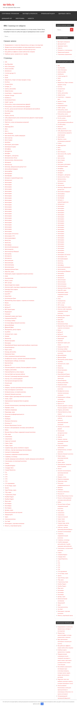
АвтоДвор (8, 149)
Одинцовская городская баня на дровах (17, 401)
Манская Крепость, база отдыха (14, 372)
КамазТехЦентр (9, 347)
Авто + (7, 131)
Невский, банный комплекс (13, 394)
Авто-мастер (8, 138)
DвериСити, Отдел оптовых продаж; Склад (18, 79)
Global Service (9, 91)
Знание (7, 336)
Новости (31, 18)
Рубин (6, 430)
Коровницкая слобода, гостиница (15, 360)
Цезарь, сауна (9, 510)
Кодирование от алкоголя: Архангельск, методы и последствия (24, 45)
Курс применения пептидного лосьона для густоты (20, 49)
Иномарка (8, 343)
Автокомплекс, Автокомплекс (14, 160)
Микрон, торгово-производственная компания (19, 387)
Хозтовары (8, 503)
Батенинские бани (10, 298)
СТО (6, 474)
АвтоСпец (8, 240)
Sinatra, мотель (9, 115)
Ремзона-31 (8, 423)
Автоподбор (8, 171)
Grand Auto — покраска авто (13, 93)
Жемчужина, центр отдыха (13, 329)
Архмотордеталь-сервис (12, 285)
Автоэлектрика (9, 265)
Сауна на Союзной (10, 441)
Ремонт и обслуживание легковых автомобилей (19, 427)
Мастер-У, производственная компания (16, 376)
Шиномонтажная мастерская (13, 512)
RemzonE (7, 113)
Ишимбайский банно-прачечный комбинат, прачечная (21, 345)
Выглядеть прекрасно (30, 13)
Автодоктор (8, 151)
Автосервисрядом (10, 238)
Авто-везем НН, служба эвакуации (15, 135)
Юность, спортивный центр (13, 525)
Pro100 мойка (9, 111)
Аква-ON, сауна (9, 271)
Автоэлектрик (9, 260)
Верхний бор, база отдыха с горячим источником (19, 300)
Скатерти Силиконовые (12, 452)
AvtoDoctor (8, 71)
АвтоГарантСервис (10, 146)
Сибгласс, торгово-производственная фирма (18, 450)
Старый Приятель (10, 470)
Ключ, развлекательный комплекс (15, 356)
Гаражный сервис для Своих (13, 316)
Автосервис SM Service (11, 233)
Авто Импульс (9, 133)
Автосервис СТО (10, 236)
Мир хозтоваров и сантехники (14, 389)
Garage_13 (8, 86)
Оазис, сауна (8, 398)
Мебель (7, 385)
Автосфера (8, 245)
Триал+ (7, 488)
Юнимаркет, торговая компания (14, 523)
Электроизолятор (10, 519)
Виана (7, 302)
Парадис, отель (9, 407)
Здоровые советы (64, 13)
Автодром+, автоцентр (11, 155)
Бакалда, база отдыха (11, 289)
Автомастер (8, 164)
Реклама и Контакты (11, 421)
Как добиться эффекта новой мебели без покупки (20, 51)
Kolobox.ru (8, 97)
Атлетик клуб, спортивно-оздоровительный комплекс (21, 287)
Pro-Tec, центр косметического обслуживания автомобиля (22, 108)
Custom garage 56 (10, 73)
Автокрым (8, 162)
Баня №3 (7, 294)
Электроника (20, 18)
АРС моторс (8, 282)
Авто (6, 129)
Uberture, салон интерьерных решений (17, 122)
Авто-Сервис (8, 140)
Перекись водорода (11, 409)
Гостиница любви (10, 320)
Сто (6, 472)
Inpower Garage (9, 95)
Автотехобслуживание (11, 247)
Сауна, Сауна (8, 443)
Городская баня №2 (11, 318)
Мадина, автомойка (11, 369)
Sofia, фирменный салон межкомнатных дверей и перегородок (24, 117)
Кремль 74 (8, 365)
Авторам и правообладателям (14, 178)
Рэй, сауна (8, 434)
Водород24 (8, 311)
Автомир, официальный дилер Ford (15, 166)
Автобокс (7, 142)
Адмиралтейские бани (11, 269)
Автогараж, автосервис (12, 144)
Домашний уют (7, 18)
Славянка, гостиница (11, 456)
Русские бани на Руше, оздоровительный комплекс (20, 432)
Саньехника (8, 436)
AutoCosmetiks (9, 68)
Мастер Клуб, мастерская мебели (15, 374)
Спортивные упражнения (10, 13)
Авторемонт (8, 180)
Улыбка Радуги (9, 496)
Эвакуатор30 (9, 514)
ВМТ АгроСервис (10, 309)
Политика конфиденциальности (14, 414)
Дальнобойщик (9, 325)
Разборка (7, 418)
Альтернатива (9, 278)
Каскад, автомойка (10, 352)
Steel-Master (8, 120)
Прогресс (7, 416)
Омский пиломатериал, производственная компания (21, 405)
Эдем (6, 517)
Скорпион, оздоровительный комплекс (17, 454)
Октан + (7, 403)
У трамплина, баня (10, 494)
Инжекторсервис (10, 340)
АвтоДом (7, 153)
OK (42, 703)
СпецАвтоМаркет (10, 465)
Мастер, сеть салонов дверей (13, 378)
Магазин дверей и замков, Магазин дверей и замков (20, 367)
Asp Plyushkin (9, 64)
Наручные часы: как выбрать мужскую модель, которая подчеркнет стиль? (65, 681)
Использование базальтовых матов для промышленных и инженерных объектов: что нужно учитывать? (65, 690)
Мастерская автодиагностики (13, 380)
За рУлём (7, 331)
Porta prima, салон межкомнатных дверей (17, 104)
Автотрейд (8, 253)
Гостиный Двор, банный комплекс (15, 323)
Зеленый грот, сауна (11, 334)
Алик (6, 276)
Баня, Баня (8, 296)
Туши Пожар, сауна (10, 490)
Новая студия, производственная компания (18, 396)
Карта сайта (8, 349)
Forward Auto (9, 84)
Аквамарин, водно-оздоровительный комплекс (19, 273)
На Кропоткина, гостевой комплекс (15, 392)
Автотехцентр (9, 249)
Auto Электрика (9, 66)
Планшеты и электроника (65, 50)
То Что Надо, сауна (10, 485)
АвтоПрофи (8, 175)
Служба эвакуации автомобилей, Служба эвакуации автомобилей (24, 459)
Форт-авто (8, 501)
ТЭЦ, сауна (8, 492)
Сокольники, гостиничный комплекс (16, 461)
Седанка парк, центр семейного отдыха (17, 447)
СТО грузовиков (9, 483)
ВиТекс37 (8, 305)
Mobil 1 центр (9, 102)
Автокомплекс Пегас (11, 158)
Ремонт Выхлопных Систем (13, 425)
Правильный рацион (48, 13)
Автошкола (8, 256)
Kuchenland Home (10, 100)
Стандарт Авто (9, 467)
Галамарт (7, 314)
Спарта (7, 463)
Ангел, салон (9, 280)
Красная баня (9, 363)
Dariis (6, 75)
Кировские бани (10, 354)
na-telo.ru (8, 4)
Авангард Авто (9, 126)
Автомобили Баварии (11, 169)
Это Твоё (7, 521)
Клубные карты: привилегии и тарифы (16, 54)
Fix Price (7, 82)
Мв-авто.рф (8, 383)
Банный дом (8, 291)
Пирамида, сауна (10, 412)
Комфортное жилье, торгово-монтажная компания (20, 358)
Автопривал (8, 173)
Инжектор (8, 338)
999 (6, 62)
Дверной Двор (9, 327)
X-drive (7, 124)
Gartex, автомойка (10, 88)
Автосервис (8, 182)
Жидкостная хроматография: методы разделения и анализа (23, 47)
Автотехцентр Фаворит (12, 251)
